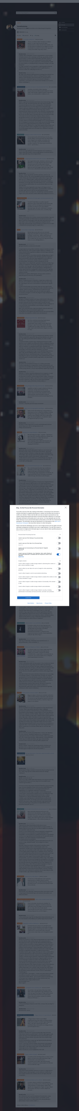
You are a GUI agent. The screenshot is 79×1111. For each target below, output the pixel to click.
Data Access (39, 603)
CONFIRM (28, 597)
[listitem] (39, 534)
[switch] (59, 538)
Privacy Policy (48, 603)
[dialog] (39, 555)
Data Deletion (30, 603)
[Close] (66, 508)
